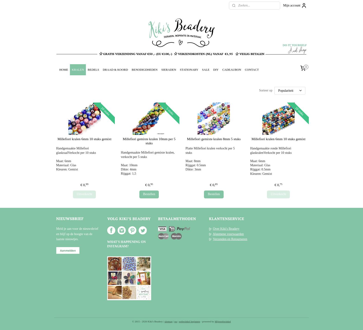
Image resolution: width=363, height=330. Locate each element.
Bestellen (149, 194)
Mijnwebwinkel (223, 321)
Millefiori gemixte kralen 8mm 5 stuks (214, 139)
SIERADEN (168, 69)
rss (175, 321)
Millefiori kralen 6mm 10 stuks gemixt (84, 139)
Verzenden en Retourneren (230, 239)
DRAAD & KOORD (115, 69)
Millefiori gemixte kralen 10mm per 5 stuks (149, 141)
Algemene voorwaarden (228, 234)
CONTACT (252, 69)
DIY (216, 69)
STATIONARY (189, 69)
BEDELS (93, 69)
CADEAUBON (231, 69)
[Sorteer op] (290, 90)
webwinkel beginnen (189, 321)
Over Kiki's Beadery (226, 228)
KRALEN (78, 69)
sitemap (168, 321)
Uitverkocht (84, 194)
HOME (63, 69)
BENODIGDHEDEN (145, 69)
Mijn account (295, 5)
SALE (206, 69)
